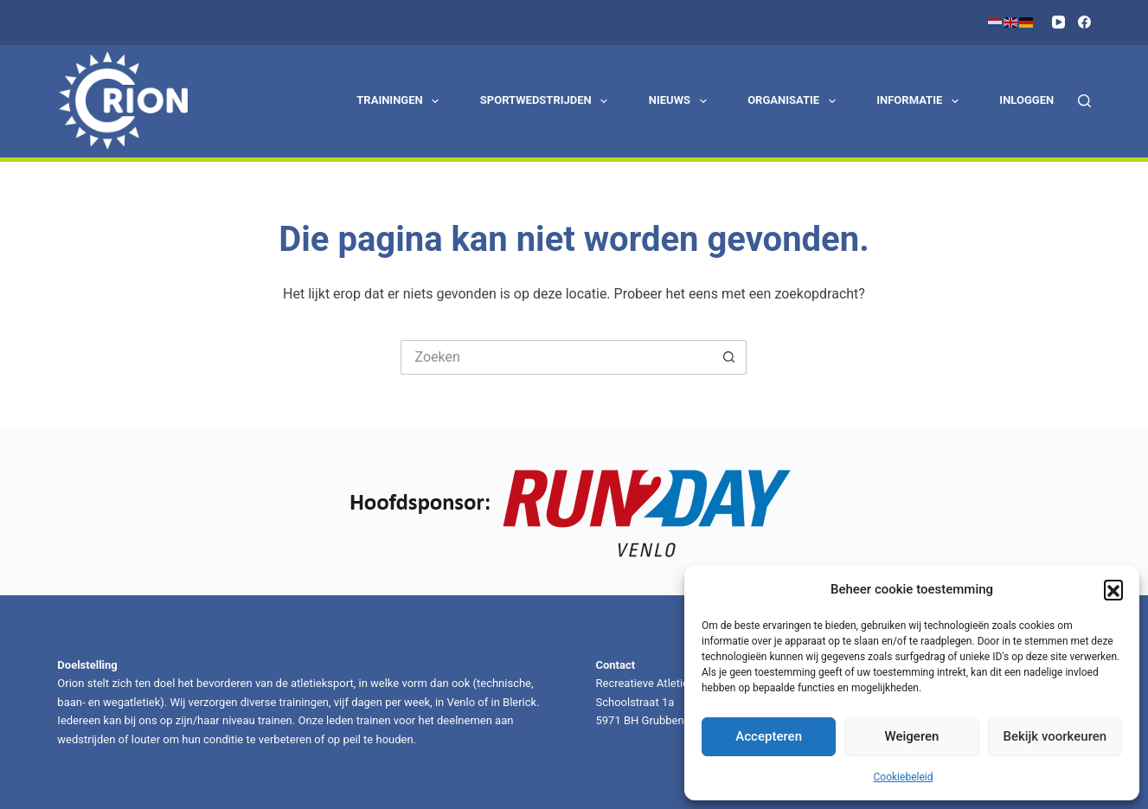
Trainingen (401, 101)
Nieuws (681, 101)
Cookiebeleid (903, 777)
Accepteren (768, 736)
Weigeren (912, 736)
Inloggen (1026, 99)
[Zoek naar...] (556, 357)
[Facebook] (1084, 22)
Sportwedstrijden (547, 101)
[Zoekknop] (729, 357)
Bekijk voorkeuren (1054, 736)
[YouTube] (1058, 22)
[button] (1113, 589)
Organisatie (794, 101)
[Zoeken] (1084, 100)
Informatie (920, 101)
